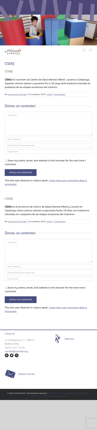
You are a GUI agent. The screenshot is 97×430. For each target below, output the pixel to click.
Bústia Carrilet (27, 373)
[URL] (48, 151)
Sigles (49, 94)
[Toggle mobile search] (84, 50)
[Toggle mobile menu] (90, 50)
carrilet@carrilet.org (16, 351)
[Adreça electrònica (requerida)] (48, 145)
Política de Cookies (81, 393)
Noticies (69, 338)
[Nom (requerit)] (48, 139)
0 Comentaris (59, 94)
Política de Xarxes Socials (41, 396)
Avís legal (68, 393)
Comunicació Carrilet (17, 94)
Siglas (49, 221)
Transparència (60, 396)
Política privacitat (55, 393)
